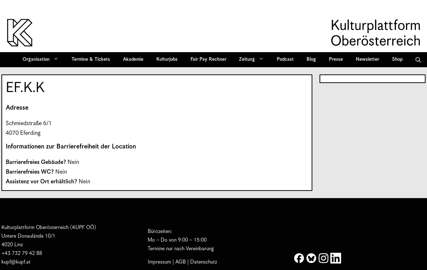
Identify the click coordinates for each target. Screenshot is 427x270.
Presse (336, 59)
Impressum (159, 262)
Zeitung (253, 59)
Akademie (133, 59)
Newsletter (367, 59)
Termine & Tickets (91, 59)
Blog (311, 59)
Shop (397, 59)
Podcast (285, 59)
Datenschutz (203, 262)
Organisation (43, 59)
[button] (418, 59)
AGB (180, 262)
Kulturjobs (167, 59)
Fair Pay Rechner (208, 59)
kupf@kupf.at (16, 262)
